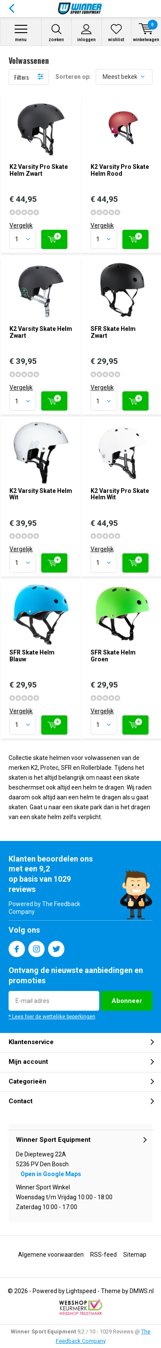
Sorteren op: (73, 76)
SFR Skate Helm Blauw (32, 656)
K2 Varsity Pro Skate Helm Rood (120, 170)
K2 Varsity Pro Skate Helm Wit (120, 494)
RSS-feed (103, 1254)
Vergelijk (21, 225)
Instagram (36, 947)
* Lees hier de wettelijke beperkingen (52, 1017)
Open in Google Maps (51, 1174)
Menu (20, 33)
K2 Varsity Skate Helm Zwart (40, 332)
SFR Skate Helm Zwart (113, 332)
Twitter (56, 947)
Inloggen (86, 33)
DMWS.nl (142, 1291)
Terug (11, 8)
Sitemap (134, 1254)
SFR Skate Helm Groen (113, 656)
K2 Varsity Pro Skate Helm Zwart (38, 170)
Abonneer (127, 1001)
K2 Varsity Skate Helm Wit (40, 494)
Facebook (17, 947)
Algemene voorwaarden (51, 1254)
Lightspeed (81, 1291)
